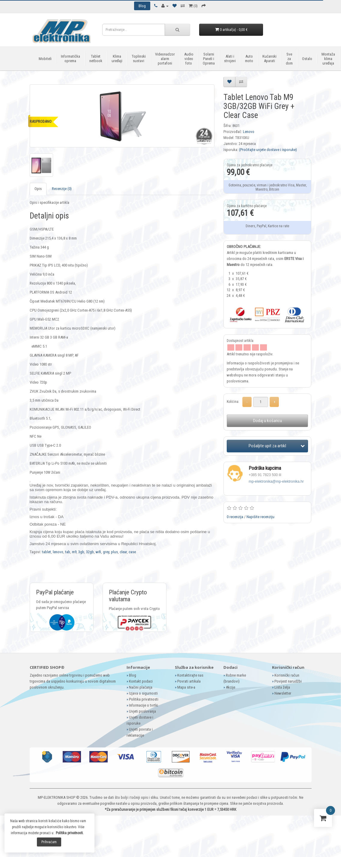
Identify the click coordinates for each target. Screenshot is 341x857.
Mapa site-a (186, 687)
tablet (46, 552)
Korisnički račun (286, 675)
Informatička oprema (70, 58)
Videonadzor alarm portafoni (165, 58)
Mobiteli (45, 58)
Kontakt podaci (141, 681)
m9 (74, 552)
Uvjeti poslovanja (142, 711)
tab (67, 552)
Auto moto (249, 58)
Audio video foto (188, 58)
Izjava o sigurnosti (143, 693)
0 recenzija (235, 517)
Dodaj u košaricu (267, 420)
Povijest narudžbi (288, 681)
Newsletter (282, 693)
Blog (132, 675)
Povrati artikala (189, 681)
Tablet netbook (95, 58)
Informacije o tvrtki (143, 705)
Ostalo (307, 58)
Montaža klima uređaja (328, 58)
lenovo (58, 552)
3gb (81, 552)
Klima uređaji (117, 58)
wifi (98, 552)
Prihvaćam (49, 842)
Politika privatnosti (143, 699)
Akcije (230, 687)
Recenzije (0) (62, 188)
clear (123, 552)
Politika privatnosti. (70, 833)
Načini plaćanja (140, 687)
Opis (38, 188)
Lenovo (248, 131)
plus (114, 552)
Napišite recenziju (260, 517)
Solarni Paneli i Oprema (209, 58)
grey (106, 552)
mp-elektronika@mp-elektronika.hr (276, 481)
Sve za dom (289, 58)
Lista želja (282, 687)
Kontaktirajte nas (190, 675)
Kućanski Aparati (269, 58)
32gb (90, 552)
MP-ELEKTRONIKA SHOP (56, 797)
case (132, 552)
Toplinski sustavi (139, 58)
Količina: (233, 402)
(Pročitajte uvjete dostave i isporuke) (268, 149)
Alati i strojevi (230, 58)
